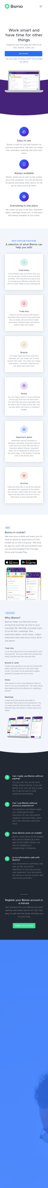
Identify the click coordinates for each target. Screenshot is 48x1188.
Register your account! (24, 925)
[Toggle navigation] (40, 6)
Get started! (23, 53)
